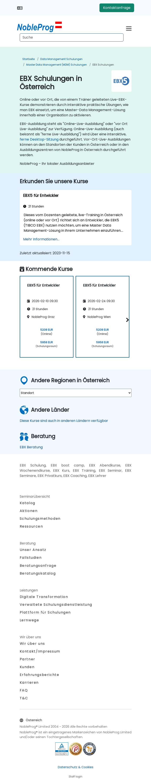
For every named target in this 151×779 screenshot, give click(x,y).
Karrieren (29, 682)
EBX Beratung (31, 447)
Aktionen (29, 510)
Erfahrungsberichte (39, 674)
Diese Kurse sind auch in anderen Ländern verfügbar (64, 420)
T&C (24, 698)
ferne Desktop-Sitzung (39, 139)
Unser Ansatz (33, 549)
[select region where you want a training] (76, 393)
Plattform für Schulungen (45, 612)
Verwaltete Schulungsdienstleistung (56, 604)
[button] (127, 320)
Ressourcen (31, 526)
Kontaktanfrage (116, 7)
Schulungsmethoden (40, 518)
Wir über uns (32, 643)
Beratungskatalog (38, 573)
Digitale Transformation (44, 596)
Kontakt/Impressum (40, 651)
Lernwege (29, 620)
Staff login (75, 776)
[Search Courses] (71, 37)
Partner (27, 659)
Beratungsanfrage (38, 565)
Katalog (27, 502)
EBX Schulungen (103, 64)
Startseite (28, 59)
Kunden (27, 666)
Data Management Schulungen (61, 59)
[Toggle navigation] (128, 27)
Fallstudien (31, 557)
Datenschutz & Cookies (75, 767)
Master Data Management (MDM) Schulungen (56, 64)
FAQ (24, 690)
